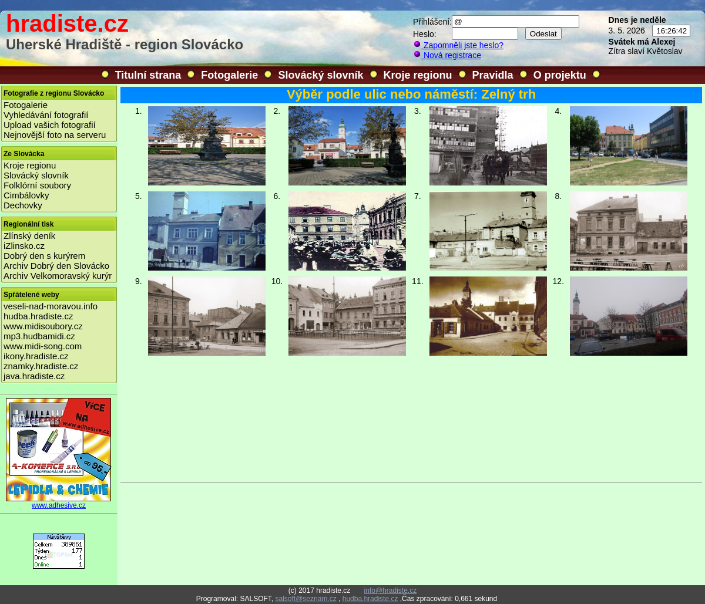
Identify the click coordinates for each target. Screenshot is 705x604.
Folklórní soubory (37, 185)
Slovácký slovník (320, 75)
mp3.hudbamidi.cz (39, 336)
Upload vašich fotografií (50, 125)
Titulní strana (148, 75)
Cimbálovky (26, 195)
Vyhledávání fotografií (46, 115)
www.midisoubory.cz (43, 326)
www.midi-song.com (43, 346)
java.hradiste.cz (34, 376)
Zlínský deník (29, 236)
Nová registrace (447, 55)
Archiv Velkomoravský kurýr (58, 276)
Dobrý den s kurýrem (44, 256)
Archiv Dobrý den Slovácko (56, 266)
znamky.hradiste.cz (41, 366)
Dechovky (23, 205)
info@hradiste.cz (390, 590)
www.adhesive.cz (59, 502)
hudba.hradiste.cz (38, 316)
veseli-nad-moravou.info (51, 306)
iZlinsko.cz (24, 246)
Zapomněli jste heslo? (458, 45)
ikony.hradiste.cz (36, 356)
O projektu (559, 75)
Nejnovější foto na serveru (55, 135)
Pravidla (492, 75)
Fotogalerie (229, 75)
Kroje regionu (418, 75)
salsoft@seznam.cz (305, 599)
